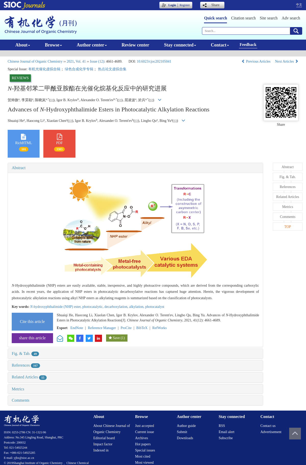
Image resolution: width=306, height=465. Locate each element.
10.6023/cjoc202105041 (154, 61)
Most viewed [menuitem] (144, 462)
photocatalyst (154, 307)
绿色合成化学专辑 (79, 69)
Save (116, 338)
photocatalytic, (93, 307)
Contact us (268, 426)
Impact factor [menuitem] (102, 444)
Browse (53, 45)
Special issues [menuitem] (145, 450)
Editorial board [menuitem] (104, 438)
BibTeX (142, 328)
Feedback (248, 44)
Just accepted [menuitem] (144, 426)
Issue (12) (97, 61)
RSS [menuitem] (222, 426)
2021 (70, 61)
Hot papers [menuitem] (143, 444)
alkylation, (137, 307)
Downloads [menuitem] (185, 438)
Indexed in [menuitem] (100, 450)
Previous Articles (256, 61)
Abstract (19, 168)
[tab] (135, 168)
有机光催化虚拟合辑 (44, 69)
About (22, 45)
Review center (135, 45)
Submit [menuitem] (182, 432)
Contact (220, 45)
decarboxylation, (116, 307)
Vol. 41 (80, 61)
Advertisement (270, 432)
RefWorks (159, 328)
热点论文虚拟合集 (112, 69)
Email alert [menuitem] (226, 432)
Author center (92, 45)
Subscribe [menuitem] (226, 438)
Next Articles (286, 61)
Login (172, 5)
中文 (299, 4)
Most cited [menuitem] (142, 456)
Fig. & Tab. (25, 353)
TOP (287, 227)
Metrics (18, 389)
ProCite (126, 328)
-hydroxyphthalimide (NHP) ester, (56, 307)
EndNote (76, 328)
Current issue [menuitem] (144, 432)
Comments (20, 400)
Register (185, 5)
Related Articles (29, 377)
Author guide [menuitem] (186, 426)
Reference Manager (102, 328)
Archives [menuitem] (141, 438)
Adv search (291, 18)
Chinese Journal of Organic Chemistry (35, 61)
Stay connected (180, 45)
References (26, 365)
